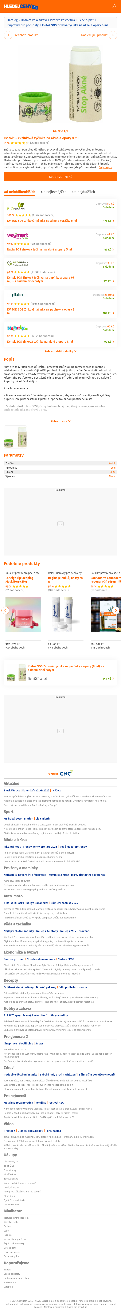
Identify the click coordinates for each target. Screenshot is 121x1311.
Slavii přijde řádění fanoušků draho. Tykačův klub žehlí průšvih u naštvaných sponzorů (48, 965)
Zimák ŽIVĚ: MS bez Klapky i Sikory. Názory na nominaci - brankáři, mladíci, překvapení (49, 1137)
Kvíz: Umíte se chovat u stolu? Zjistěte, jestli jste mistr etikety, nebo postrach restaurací (49, 1001)
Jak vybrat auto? (12, 1204)
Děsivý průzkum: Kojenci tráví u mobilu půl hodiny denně (33, 857)
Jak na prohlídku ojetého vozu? (20, 1183)
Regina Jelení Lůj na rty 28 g (65, 579)
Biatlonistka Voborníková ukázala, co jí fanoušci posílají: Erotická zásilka (41, 833)
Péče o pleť (86, 20)
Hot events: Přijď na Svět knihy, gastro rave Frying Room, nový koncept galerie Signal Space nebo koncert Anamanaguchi (58, 1055)
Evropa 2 (8, 1286)
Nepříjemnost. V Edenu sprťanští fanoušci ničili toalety (32, 1141)
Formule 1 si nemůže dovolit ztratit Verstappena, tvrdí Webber (36, 913)
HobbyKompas (11, 1187)
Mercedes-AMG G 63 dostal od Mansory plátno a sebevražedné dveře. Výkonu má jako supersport (54, 909)
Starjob (7, 1269)
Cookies (38, 1307)
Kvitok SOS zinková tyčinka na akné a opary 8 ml (41, 138)
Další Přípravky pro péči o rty (22, 573)
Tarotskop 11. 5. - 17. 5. (15, 1049)
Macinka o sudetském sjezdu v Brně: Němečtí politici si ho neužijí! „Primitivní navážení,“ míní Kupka (55, 800)
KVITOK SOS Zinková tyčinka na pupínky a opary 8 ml (40, 311)
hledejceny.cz (11, 1161)
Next (115, 610)
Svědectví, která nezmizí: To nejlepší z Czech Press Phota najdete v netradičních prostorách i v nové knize (58, 1021)
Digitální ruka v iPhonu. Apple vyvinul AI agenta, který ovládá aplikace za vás (43, 941)
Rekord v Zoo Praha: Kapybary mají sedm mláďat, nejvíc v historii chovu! (41, 1113)
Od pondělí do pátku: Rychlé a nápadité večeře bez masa (34, 993)
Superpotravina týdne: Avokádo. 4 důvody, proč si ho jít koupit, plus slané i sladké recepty (51, 997)
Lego (6, 1230)
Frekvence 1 (10, 1282)
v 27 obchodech (15, 648)
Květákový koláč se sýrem (17, 881)
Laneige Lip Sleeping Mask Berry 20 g (19, 579)
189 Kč (107, 313)
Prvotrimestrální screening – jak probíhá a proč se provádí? (34, 889)
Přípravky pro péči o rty (23, 25)
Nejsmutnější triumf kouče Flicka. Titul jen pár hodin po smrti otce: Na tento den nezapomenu (52, 829)
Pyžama (8, 1235)
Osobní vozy (10, 1170)
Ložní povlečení (12, 1252)
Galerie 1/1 (60, 131)
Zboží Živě (9, 1165)
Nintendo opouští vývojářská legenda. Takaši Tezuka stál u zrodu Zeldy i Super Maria (48, 1108)
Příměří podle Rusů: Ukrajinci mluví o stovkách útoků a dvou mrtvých (39, 852)
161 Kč (107, 281)
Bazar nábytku (11, 1256)
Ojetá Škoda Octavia (14, 1200)
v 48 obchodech (58, 648)
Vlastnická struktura (77, 1307)
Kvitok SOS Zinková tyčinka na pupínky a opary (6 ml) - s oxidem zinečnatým (40, 279)
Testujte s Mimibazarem (16, 1217)
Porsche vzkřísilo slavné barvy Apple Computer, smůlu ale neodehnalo (40, 917)
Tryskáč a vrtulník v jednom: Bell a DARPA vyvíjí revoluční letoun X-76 (39, 1117)
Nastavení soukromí (54, 1307)
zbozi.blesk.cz (11, 1178)
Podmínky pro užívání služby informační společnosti (45, 1304)
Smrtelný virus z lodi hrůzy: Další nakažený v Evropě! (31, 805)
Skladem (108, 207)
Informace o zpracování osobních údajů (94, 1304)
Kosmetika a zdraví (34, 20)
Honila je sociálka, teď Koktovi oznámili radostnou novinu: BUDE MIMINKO (42, 861)
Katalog (12, 20)
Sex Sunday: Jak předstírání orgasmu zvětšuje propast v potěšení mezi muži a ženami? (48, 1061)
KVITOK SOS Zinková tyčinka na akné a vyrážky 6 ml (42, 220)
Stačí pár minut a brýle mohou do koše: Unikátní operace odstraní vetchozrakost (45, 1089)
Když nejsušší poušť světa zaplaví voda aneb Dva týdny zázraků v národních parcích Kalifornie (52, 1025)
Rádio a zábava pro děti (16, 1278)
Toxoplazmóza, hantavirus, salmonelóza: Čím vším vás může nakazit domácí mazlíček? (48, 1080)
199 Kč (107, 341)
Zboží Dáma (10, 1174)
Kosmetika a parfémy (15, 1239)
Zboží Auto (9, 1196)
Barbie (7, 1226)
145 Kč (107, 249)
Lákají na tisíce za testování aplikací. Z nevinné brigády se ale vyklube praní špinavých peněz (52, 969)
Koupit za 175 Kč (60, 176)
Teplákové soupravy (14, 1243)
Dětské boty (10, 1247)
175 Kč (107, 221)
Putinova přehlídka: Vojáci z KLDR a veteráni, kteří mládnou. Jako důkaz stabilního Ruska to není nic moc (58, 796)
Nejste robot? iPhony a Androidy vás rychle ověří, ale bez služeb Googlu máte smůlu (47, 945)
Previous (5, 610)
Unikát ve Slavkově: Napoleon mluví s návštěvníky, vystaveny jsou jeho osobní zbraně (47, 1030)
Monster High (10, 1222)
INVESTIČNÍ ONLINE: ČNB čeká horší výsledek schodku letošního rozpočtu (42, 973)
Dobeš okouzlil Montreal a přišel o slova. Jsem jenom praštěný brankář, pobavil (45, 824)
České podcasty (12, 1273)
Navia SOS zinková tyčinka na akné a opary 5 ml (39, 249)
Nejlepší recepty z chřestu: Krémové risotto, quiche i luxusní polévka (39, 885)
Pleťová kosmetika (62, 20)
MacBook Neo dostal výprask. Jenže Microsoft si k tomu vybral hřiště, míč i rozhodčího (48, 937)
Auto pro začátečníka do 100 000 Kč (22, 1191)
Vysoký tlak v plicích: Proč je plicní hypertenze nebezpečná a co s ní (39, 1085)
